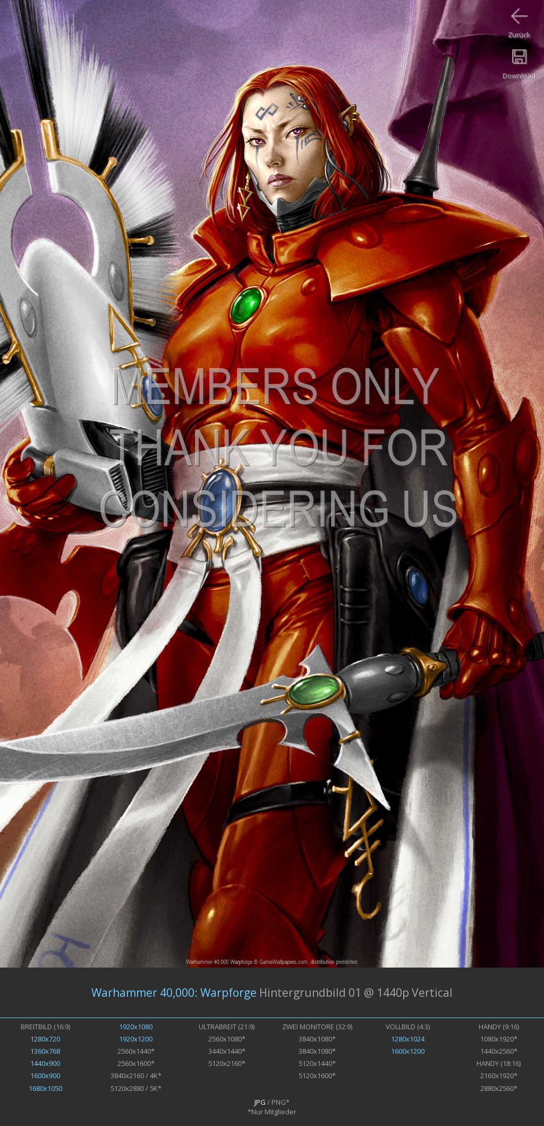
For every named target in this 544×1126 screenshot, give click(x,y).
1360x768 (45, 1051)
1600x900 (45, 1075)
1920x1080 (135, 1026)
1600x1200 (407, 1051)
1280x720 (45, 1039)
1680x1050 (45, 1088)
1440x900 (45, 1063)
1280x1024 (407, 1039)
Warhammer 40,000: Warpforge (174, 992)
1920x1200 (135, 1039)
